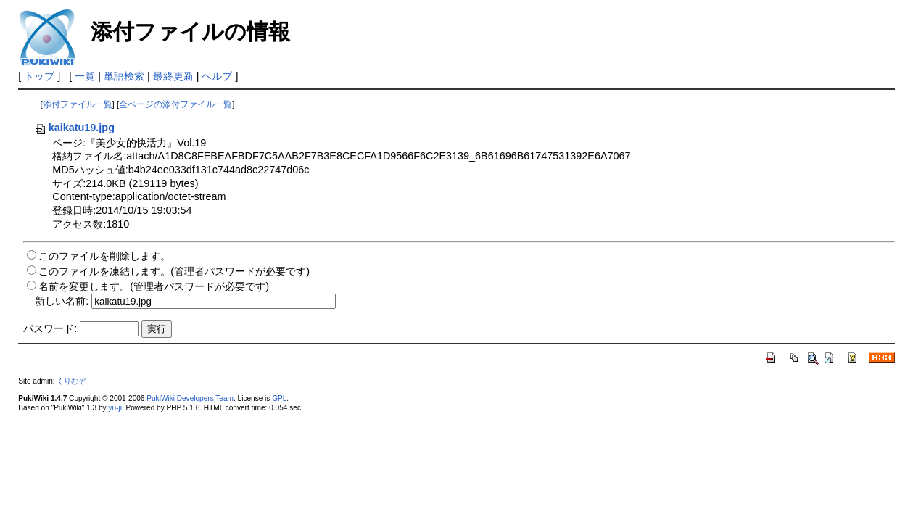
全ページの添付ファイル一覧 (175, 104)
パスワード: (50, 328)
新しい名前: (61, 301)
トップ (39, 76)
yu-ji (114, 408)
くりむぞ (71, 381)
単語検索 (124, 76)
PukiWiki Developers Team (190, 398)
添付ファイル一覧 (77, 104)
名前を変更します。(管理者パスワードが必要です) (153, 286)
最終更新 (173, 76)
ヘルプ (217, 76)
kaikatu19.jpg (74, 127)
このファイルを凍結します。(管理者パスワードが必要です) (174, 271)
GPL (279, 398)
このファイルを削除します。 (104, 256)
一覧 (85, 76)
